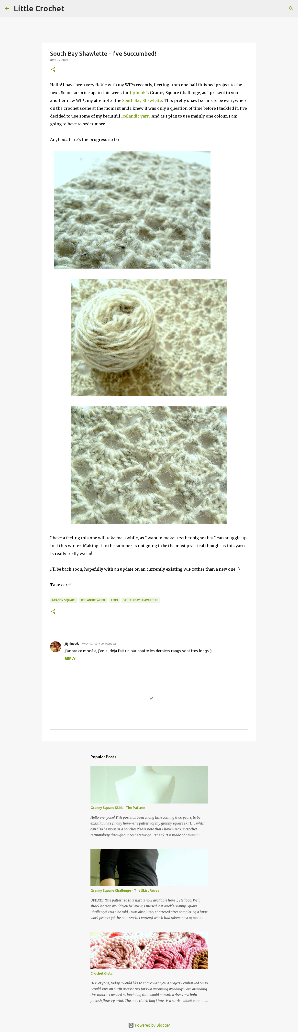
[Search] (71, 8)
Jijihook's (140, 92)
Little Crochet (39, 8)
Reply (70, 659)
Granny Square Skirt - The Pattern (117, 808)
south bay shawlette (140, 600)
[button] (53, 69)
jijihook (72, 643)
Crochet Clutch (102, 973)
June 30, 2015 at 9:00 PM (98, 643)
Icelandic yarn (135, 116)
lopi (114, 600)
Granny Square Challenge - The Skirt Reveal (125, 890)
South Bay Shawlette (142, 100)
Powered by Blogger (149, 1025)
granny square (64, 600)
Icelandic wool (93, 600)
